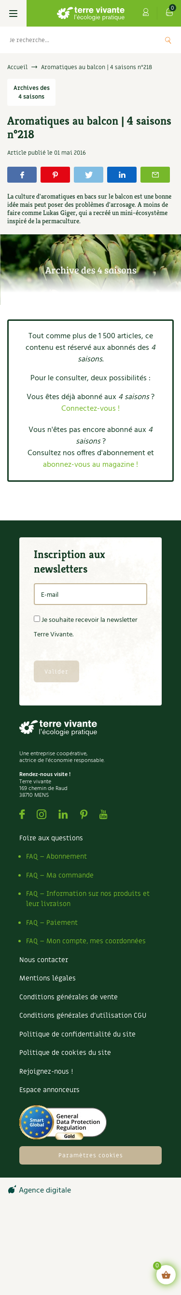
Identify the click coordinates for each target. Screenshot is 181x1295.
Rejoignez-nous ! (46, 1071)
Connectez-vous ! (90, 409)
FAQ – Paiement (52, 922)
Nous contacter (43, 959)
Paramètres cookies (90, 1155)
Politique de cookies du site (65, 1052)
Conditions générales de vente (68, 997)
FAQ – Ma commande (60, 875)
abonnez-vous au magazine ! (90, 465)
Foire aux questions (51, 838)
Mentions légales (47, 978)
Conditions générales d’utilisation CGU (82, 1015)
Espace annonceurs (49, 1089)
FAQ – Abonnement (56, 856)
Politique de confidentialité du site (77, 1034)
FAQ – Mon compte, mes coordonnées (86, 941)
